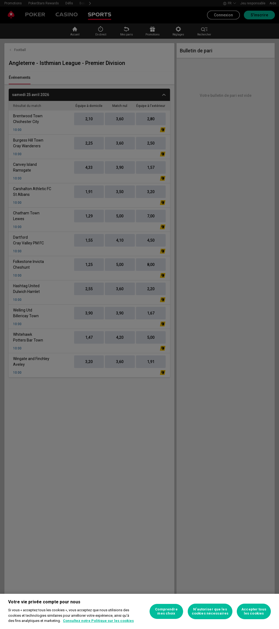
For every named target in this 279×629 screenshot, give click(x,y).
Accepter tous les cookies (253, 611)
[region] (139, 611)
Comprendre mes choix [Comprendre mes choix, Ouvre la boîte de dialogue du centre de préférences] (166, 611)
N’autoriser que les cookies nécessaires (210, 611)
